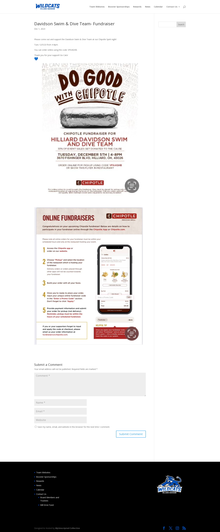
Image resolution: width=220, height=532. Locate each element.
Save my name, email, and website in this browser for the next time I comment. (74, 427)
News (147, 7)
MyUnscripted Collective (67, 528)
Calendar (158, 7)
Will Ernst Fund (47, 505)
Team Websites (97, 7)
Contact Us (171, 7)
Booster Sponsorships (119, 7)
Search (181, 24)
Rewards (137, 7)
